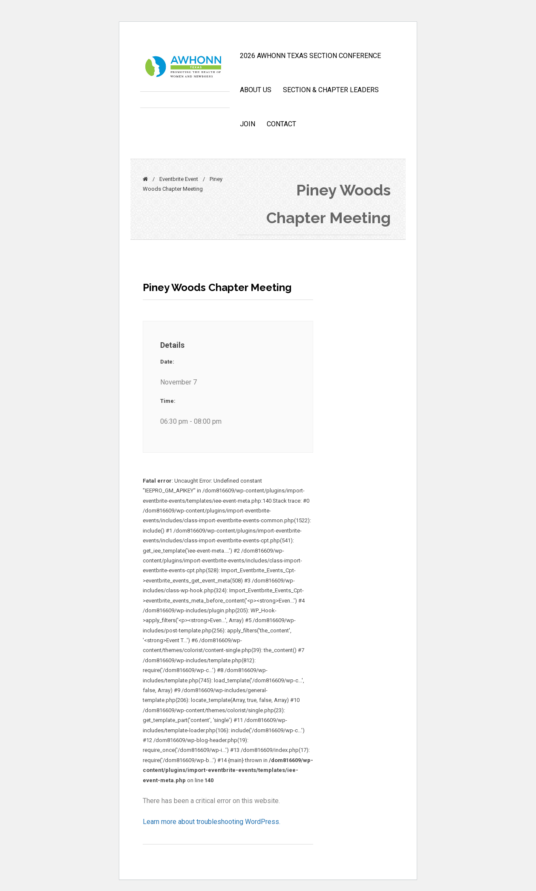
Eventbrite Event (178, 179)
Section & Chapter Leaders (331, 90)
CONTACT (281, 124)
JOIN (247, 124)
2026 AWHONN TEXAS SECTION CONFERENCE (310, 56)
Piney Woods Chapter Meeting (217, 287)
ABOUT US (255, 90)
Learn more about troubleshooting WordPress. (211, 822)
